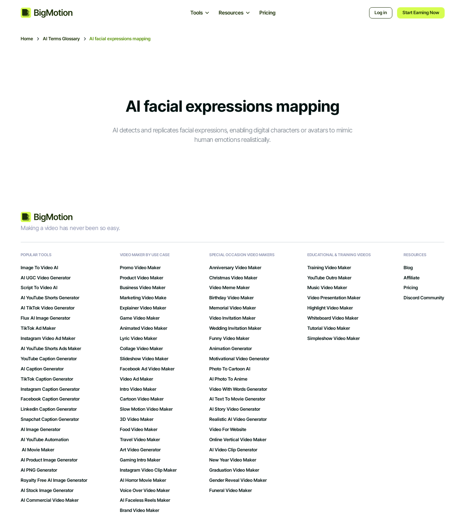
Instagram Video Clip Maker (148, 470)
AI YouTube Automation (45, 439)
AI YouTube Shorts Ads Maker (51, 348)
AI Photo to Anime (228, 379)
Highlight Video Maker (330, 308)
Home (27, 38)
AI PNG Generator (39, 470)
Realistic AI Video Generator (238, 419)
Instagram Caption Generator (50, 389)
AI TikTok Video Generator (47, 308)
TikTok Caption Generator (47, 379)
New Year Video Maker (232, 460)
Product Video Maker (141, 277)
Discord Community (424, 297)
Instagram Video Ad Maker (48, 338)
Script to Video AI (39, 287)
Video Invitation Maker (232, 318)
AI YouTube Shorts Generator (50, 297)
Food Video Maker (138, 429)
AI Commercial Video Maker (49, 500)
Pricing (267, 12)
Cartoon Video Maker (141, 399)
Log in (381, 12)
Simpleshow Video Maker (333, 338)
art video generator (140, 449)
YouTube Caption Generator (49, 358)
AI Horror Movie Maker (143, 480)
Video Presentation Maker (333, 297)
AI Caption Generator (42, 369)
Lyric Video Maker (138, 338)
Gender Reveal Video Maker (238, 480)
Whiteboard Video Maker (332, 318)
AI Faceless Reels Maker (145, 500)
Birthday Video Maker (231, 297)
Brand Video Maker (139, 510)
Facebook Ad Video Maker (147, 369)
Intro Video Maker (138, 389)
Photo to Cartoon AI (229, 369)
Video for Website (227, 429)
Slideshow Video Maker (144, 358)
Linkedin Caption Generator (49, 409)
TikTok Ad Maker (38, 328)
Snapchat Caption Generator (50, 419)
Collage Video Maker (141, 348)
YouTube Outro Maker (329, 277)
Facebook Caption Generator (50, 399)
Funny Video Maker (229, 338)
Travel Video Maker (140, 439)
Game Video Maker (139, 318)
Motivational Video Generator (239, 358)
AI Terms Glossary (61, 38)
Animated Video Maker (143, 328)
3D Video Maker (136, 419)
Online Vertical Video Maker (237, 439)
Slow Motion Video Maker (146, 409)
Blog (408, 267)
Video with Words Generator (238, 389)
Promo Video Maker (140, 267)
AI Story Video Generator (234, 409)
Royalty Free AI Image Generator (54, 480)
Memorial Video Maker (232, 308)
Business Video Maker (142, 287)
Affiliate (412, 277)
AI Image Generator (40, 429)
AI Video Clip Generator (233, 449)
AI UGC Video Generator (45, 277)
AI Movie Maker (37, 449)
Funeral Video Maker (230, 490)
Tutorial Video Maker (328, 328)
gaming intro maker (140, 460)
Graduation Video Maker (234, 470)
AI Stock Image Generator (47, 490)
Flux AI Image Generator (45, 318)
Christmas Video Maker (233, 277)
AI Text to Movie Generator (237, 399)
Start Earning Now (421, 12)
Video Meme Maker (229, 287)
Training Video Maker (329, 267)
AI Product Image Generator (49, 460)
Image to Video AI (39, 267)
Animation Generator (230, 348)
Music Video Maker (327, 287)
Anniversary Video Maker (235, 267)
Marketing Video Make (143, 297)
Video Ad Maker (136, 379)
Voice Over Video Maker (145, 490)
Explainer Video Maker (143, 308)
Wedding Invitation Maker (235, 328)
